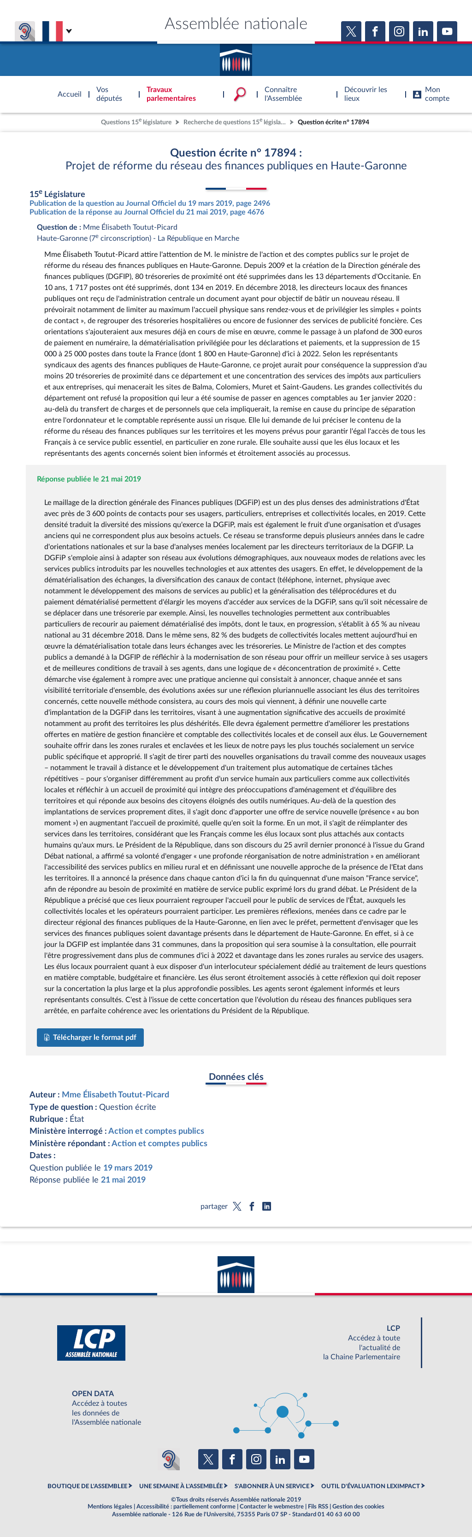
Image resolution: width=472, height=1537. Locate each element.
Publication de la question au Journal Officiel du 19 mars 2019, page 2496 (150, 203)
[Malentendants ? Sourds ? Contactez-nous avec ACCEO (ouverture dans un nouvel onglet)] (169, 1459)
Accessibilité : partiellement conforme (186, 1506)
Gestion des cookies (358, 1506)
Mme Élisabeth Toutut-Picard (115, 1095)
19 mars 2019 (128, 1168)
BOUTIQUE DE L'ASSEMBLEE (87, 1486)
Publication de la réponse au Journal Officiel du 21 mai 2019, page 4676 (147, 212)
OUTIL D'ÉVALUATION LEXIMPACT (370, 1486)
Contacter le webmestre (272, 1506)
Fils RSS (318, 1506)
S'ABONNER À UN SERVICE (272, 1486)
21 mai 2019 (123, 1180)
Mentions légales (110, 1506)
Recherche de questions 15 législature (235, 121)
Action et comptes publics (156, 1131)
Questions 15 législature (136, 121)
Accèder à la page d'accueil (236, 56)
